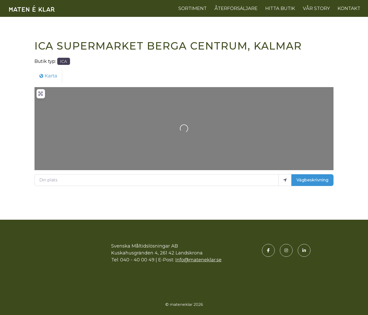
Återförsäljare (236, 8)
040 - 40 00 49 (137, 260)
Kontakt (349, 8)
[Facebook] (268, 250)
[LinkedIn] (304, 250)
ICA (63, 61)
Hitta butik (280, 8)
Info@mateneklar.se (198, 260)
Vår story (316, 8)
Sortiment (192, 8)
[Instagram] (286, 250)
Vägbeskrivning (312, 180)
